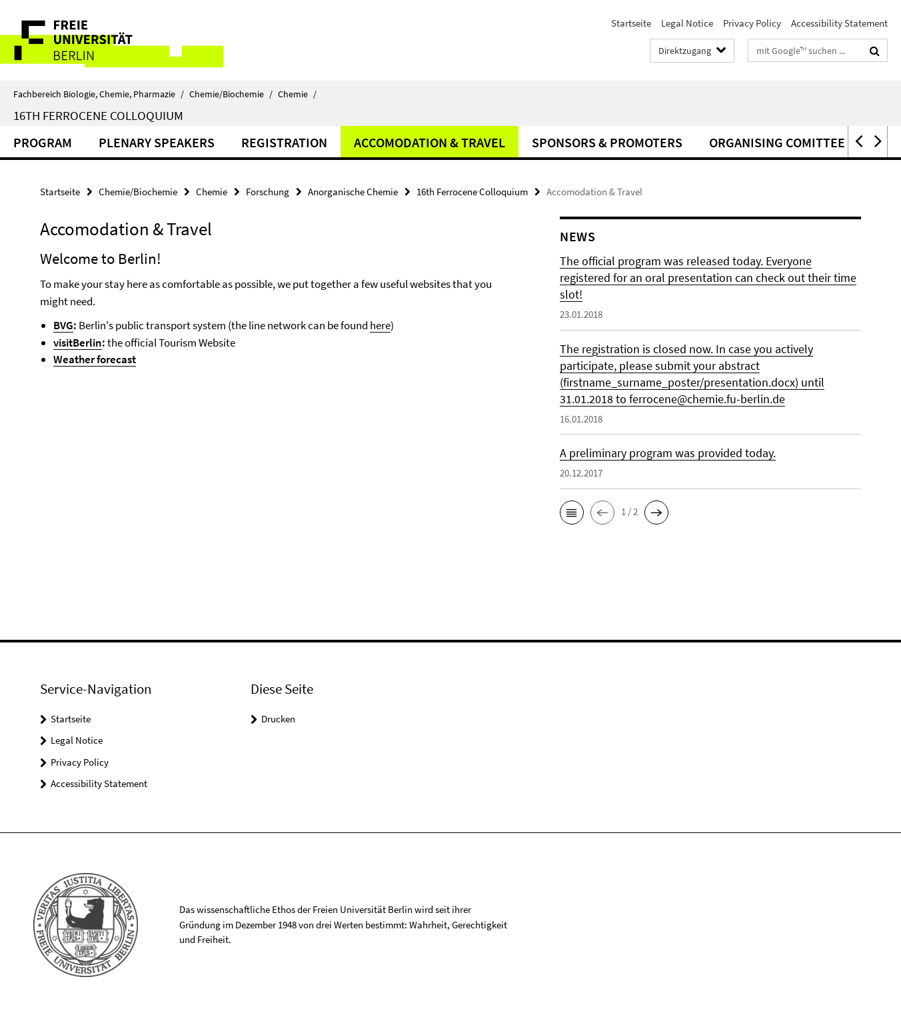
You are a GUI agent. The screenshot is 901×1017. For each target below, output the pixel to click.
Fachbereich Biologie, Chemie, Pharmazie (98, 94)
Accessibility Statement (839, 23)
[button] (858, 141)
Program (42, 142)
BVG (63, 325)
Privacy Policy (752, 23)
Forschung (267, 191)
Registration (284, 142)
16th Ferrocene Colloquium (98, 115)
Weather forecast (94, 359)
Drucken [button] (278, 718)
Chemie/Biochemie (231, 94)
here (380, 325)
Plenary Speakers (157, 142)
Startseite (631, 23)
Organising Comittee (777, 142)
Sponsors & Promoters (607, 142)
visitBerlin (77, 342)
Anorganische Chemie (353, 191)
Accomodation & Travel (429, 142)
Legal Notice (687, 23)
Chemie (297, 94)
